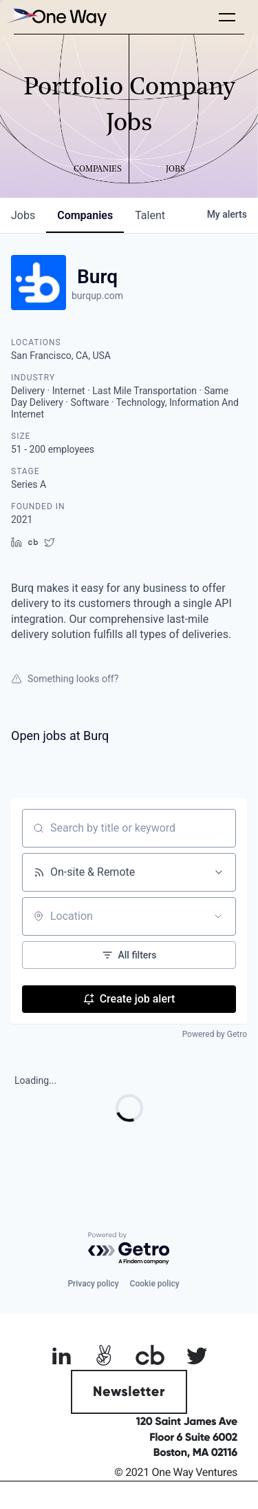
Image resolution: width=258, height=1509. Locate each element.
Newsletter (129, 1392)
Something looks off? (64, 678)
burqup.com (97, 295)
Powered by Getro (214, 1034)
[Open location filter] (218, 916)
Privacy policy (92, 1284)
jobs (23, 215)
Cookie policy (155, 1284)
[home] (55, 17)
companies (85, 215)
